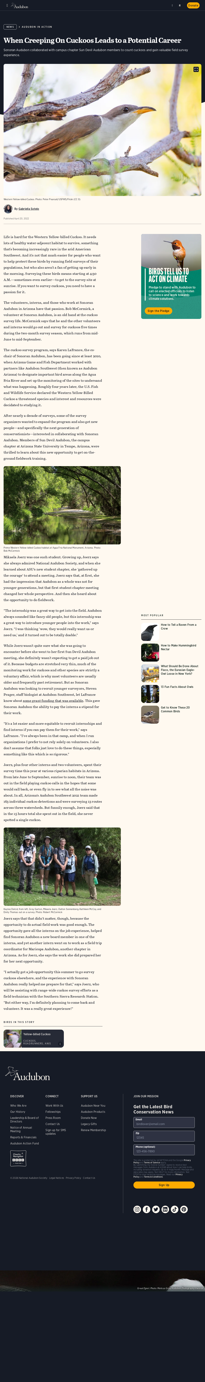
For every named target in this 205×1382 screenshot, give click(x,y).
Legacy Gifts (89, 1124)
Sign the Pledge (158, 311)
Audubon (20, 5)
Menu (7, 5)
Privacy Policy (73, 1177)
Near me (173, 5)
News (10, 27)
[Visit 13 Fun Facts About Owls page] (171, 694)
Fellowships (53, 1111)
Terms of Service (152, 1162)
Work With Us (54, 1105)
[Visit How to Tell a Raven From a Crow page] (171, 632)
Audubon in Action (37, 27)
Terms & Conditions (153, 1176)
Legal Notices (56, 1177)
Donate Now (89, 1118)
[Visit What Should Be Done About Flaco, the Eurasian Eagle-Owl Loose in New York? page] (171, 673)
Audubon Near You (93, 1105)
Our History (17, 1111)
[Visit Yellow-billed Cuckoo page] (34, 1039)
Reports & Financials (23, 1137)
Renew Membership (93, 1130)
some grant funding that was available (53, 700)
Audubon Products (93, 1111)
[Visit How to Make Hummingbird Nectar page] (171, 653)
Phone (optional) (145, 1147)
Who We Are (18, 1105)
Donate (193, 5)
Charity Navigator (18, 1158)
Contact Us (52, 1124)
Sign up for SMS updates (55, 1131)
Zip (137, 1133)
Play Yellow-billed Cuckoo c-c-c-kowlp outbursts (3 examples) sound (60, 1044)
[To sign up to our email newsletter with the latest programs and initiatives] (164, 1122)
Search (180, 5)
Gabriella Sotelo (29, 209)
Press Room (53, 1118)
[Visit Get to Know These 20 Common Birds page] (171, 715)
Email (139, 1119)
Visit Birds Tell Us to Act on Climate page (171, 276)
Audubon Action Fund (24, 1143)
